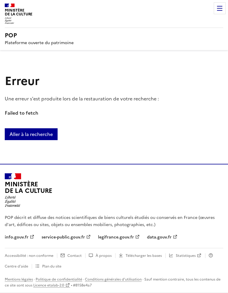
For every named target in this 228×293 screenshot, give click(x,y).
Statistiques (186, 255)
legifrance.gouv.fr (116, 237)
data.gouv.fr (159, 237)
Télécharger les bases (144, 255)
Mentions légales (19, 279)
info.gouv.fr (16, 237)
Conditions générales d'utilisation (113, 279)
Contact (74, 255)
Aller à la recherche (31, 134)
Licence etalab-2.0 (48, 285)
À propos (104, 255)
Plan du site (51, 266)
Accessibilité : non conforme (29, 255)
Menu (220, 8)
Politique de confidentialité (59, 279)
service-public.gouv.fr (63, 237)
